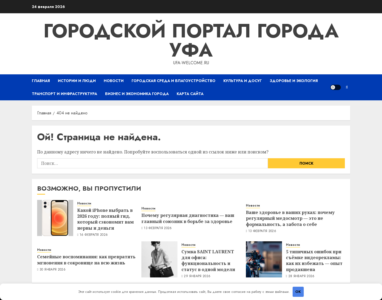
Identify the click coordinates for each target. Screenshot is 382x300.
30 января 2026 (53, 270)
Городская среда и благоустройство (173, 80)
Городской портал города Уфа (191, 40)
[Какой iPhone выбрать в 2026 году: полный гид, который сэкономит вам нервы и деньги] (55, 218)
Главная (41, 80)
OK (298, 291)
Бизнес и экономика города (137, 93)
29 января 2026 (197, 276)
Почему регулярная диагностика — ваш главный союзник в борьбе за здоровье (187, 218)
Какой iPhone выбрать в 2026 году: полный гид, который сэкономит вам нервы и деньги (105, 219)
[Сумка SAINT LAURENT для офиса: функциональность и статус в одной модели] (159, 259)
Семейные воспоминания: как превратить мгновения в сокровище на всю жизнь (86, 259)
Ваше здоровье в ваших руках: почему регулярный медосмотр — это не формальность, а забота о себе (290, 218)
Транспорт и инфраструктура (64, 93)
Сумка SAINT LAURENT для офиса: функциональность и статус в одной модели (208, 260)
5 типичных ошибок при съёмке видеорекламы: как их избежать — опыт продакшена (314, 260)
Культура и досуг (242, 80)
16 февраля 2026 (94, 235)
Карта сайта (190, 93)
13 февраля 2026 (158, 228)
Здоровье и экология (294, 80)
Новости (114, 80)
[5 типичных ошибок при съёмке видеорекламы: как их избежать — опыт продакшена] (264, 259)
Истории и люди (77, 80)
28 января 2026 (301, 276)
